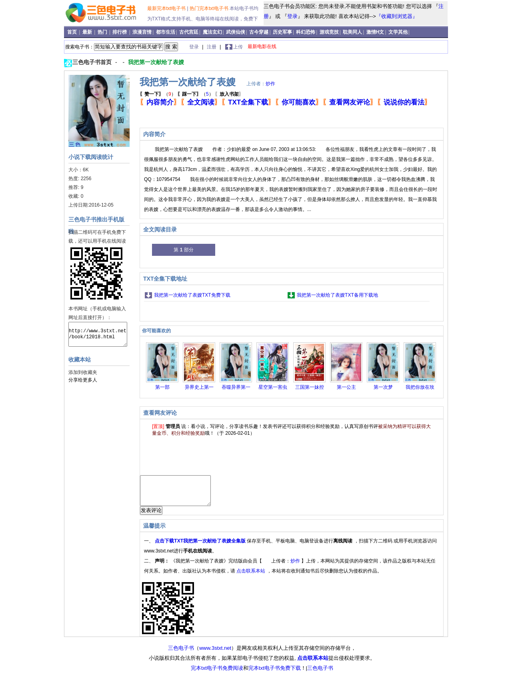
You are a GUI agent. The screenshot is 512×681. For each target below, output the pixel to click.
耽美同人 (352, 32)
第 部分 (183, 250)
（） (158, 94)
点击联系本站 (251, 577)
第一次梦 (383, 387)
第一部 (162, 387)
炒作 (270, 83)
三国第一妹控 (309, 387)
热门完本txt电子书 (210, 8)
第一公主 (346, 387)
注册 (212, 47)
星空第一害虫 (272, 387)
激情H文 (375, 32)
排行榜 (120, 32)
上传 (238, 47)
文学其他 (398, 32)
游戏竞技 (329, 32)
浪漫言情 (142, 32)
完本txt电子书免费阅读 (217, 674)
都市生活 (165, 32)
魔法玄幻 (212, 32)
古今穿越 (258, 32)
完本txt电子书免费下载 (274, 674)
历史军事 (282, 32)
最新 (87, 32)
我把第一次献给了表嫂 (156, 62)
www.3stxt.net (215, 654)
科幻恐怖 (305, 32)
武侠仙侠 (235, 32)
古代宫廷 (188, 32)
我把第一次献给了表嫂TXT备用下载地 (337, 295)
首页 (72, 32)
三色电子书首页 (92, 62)
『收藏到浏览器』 (397, 16)
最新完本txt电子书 (167, 8)
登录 (292, 16)
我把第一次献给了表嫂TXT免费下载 (192, 295)
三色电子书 (181, 654)
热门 (103, 32)
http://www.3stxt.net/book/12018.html (97, 334)
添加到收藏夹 (82, 372)
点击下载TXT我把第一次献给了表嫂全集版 (201, 547)
